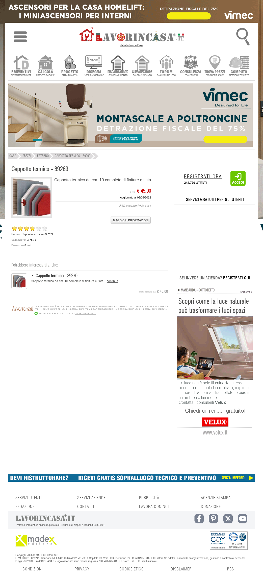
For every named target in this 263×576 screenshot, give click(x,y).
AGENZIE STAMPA (216, 498)
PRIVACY (82, 569)
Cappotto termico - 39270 (56, 276)
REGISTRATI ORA (203, 176)
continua (112, 281)
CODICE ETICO (131, 569)
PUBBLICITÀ (149, 498)
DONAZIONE (211, 507)
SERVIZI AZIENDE (91, 498)
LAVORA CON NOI (154, 507)
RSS (230, 569)
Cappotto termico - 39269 (39, 169)
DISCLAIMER (181, 569)
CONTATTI (85, 507)
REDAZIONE (25, 507)
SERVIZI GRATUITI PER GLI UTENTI (215, 200)
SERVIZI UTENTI (28, 498)
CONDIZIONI (32, 569)
